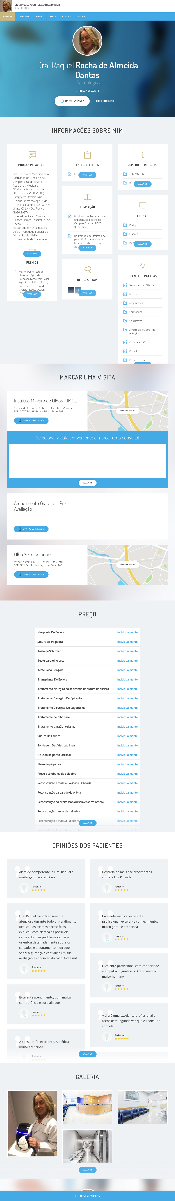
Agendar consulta (87, 1196)
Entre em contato (105, 101)
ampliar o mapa (128, 410)
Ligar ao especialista (31, 420)
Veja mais (32, 253)
